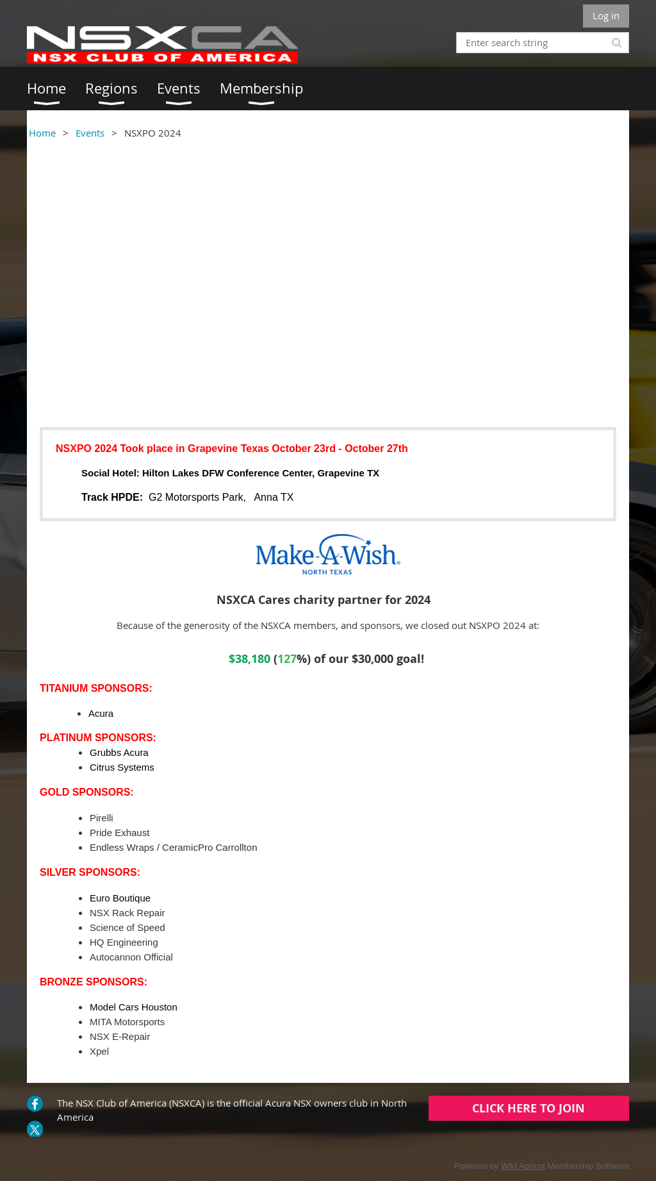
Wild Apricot (523, 1166)
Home (42, 132)
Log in (606, 15)
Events (90, 132)
